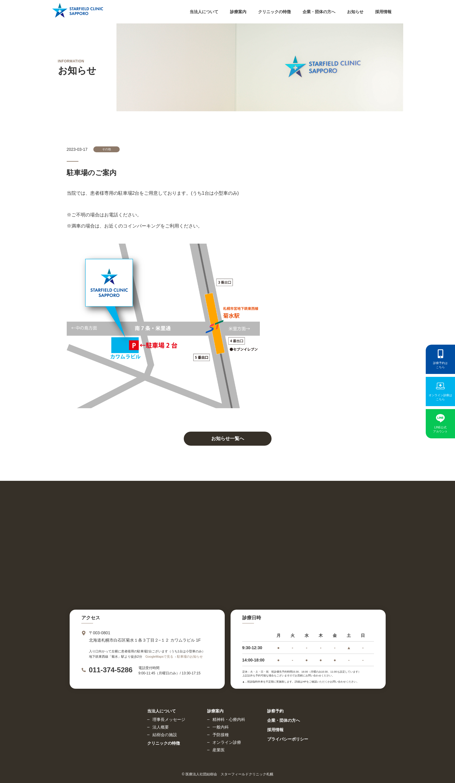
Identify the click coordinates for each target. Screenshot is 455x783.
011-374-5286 (111, 670)
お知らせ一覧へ (227, 438)
